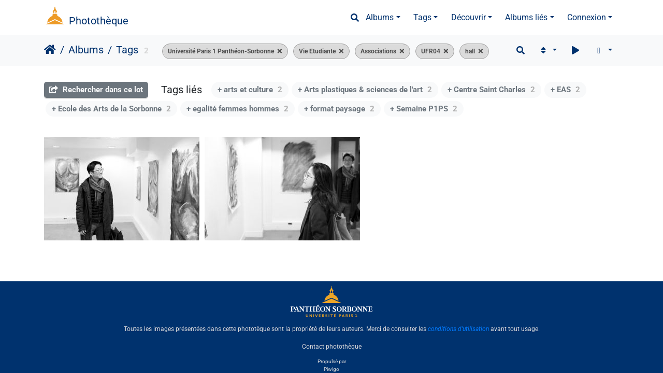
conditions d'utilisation (458, 329)
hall (470, 51)
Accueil (50, 50)
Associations (378, 51)
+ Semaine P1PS (423, 108)
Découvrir (468, 17)
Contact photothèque (332, 346)
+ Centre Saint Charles (491, 89)
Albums (380, 17)
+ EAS (565, 89)
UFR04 (430, 51)
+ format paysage (339, 108)
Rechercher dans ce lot (96, 89)
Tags (422, 17)
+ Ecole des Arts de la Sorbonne (111, 108)
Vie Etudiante (317, 51)
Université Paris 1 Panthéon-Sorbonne (221, 51)
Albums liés (526, 17)
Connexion (586, 17)
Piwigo (331, 369)
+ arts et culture (250, 89)
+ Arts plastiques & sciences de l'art (365, 89)
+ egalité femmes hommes (237, 108)
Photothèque (98, 21)
